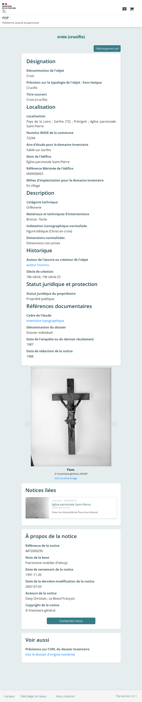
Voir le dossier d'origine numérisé (50, 654)
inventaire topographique (45, 321)
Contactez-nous (71, 621)
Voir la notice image (66, 478)
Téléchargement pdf (107, 48)
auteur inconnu (37, 265)
